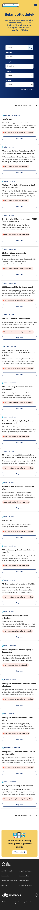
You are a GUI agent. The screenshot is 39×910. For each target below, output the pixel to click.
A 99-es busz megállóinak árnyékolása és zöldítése (18, 551)
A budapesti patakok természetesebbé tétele (17, 718)
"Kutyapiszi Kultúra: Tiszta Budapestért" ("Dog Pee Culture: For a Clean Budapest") (19, 152)
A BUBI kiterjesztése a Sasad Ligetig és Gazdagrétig (17, 650)
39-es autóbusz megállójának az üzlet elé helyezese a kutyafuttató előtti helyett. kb (19, 456)
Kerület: (8, 71)
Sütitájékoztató (24, 876)
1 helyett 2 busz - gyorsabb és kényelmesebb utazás (14, 254)
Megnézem (20, 138)
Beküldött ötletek (7, 871)
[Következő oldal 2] (36, 105)
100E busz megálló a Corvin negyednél (17, 287)
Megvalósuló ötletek (26, 871)
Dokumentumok (24, 881)
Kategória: (9, 62)
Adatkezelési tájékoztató (9, 881)
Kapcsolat (5, 885)
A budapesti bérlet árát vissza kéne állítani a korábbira (19, 684)
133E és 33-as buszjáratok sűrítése (16, 319)
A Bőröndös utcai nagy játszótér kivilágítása (15, 616)
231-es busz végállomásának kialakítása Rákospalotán (18, 388)
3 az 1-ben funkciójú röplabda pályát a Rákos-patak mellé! (17, 422)
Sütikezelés (5, 876)
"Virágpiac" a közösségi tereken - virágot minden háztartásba (18, 186)
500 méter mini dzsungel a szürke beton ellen (18, 487)
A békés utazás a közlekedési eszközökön (18, 584)
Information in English (26, 885)
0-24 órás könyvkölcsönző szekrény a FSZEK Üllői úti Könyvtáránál (19, 220)
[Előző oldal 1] (33, 105)
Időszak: (9, 53)
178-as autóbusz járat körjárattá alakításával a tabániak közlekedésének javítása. (18, 352)
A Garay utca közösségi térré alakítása (17, 786)
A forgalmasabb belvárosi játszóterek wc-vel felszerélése (18, 753)
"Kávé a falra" (7, 119)
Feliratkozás (18, 852)
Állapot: (8, 80)
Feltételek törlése (27, 89)
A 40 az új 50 (7, 520)
